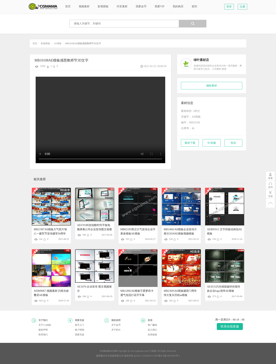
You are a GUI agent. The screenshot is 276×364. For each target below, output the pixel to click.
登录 (229, 6)
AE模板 (58, 43)
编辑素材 (211, 85)
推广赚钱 (152, 325)
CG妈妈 (152, 351)
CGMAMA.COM (149, 355)
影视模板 (45, 43)
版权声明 (43, 329)
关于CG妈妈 (45, 325)
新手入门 (79, 325)
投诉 (233, 142)
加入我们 (152, 329)
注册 (242, 6)
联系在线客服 (230, 326)
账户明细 (79, 329)
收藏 (211, 142)
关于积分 (116, 329)
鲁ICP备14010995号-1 (169, 355)
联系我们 (43, 334)
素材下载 (190, 142)
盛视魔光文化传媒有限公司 (110, 355)
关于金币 (116, 325)
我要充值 (79, 334)
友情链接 (152, 334)
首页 (35, 43)
